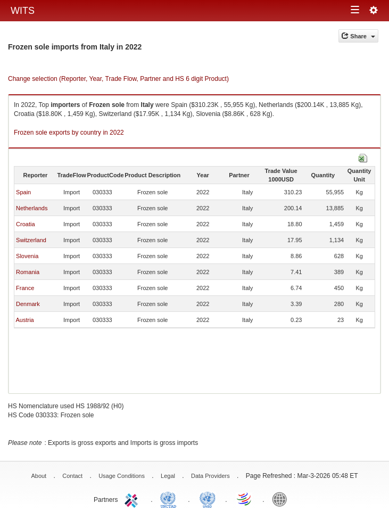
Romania (27, 272)
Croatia (25, 224)
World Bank (282, 498)
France (25, 288)
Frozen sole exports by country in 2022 (69, 132)
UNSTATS (207, 498)
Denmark (28, 304)
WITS (23, 10)
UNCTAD (170, 498)
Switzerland (31, 240)
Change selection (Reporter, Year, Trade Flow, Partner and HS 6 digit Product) (118, 78)
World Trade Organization (244, 498)
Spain (23, 192)
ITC (133, 498)
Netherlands (31, 208)
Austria (24, 320)
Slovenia (27, 256)
